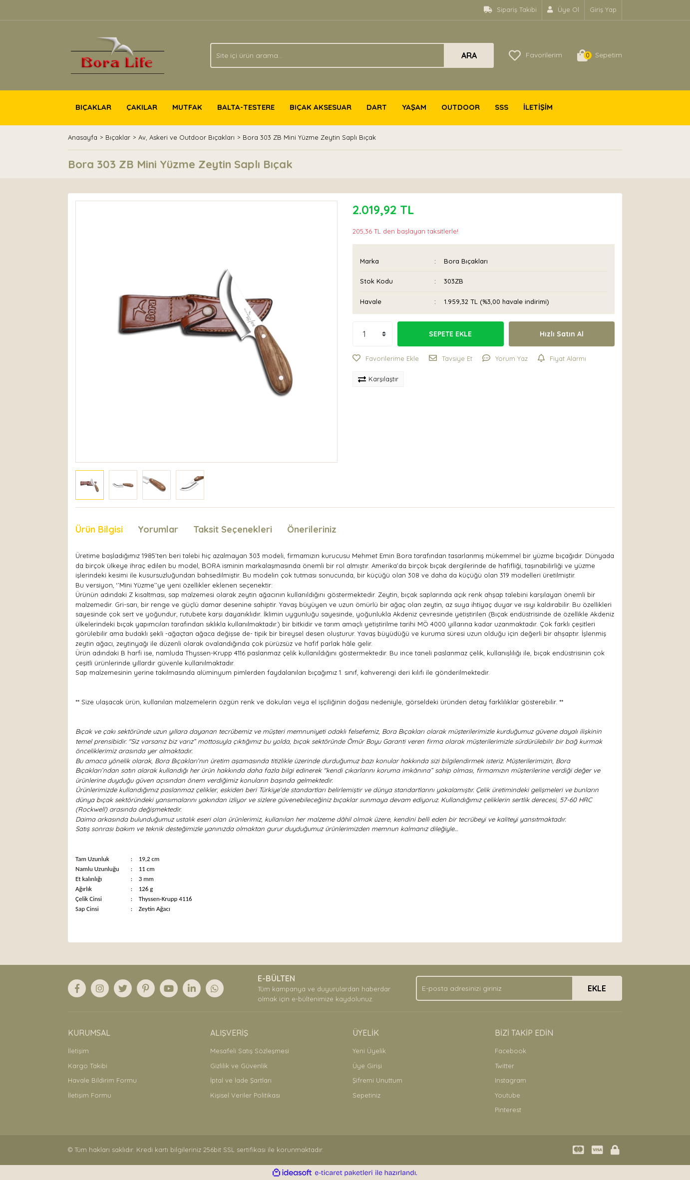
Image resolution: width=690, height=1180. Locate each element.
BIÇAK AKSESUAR (320, 107)
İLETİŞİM (538, 107)
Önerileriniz (312, 529)
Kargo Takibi (87, 1066)
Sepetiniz (366, 1095)
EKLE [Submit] (597, 988)
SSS (501, 107)
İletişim (78, 1051)
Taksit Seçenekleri (232, 529)
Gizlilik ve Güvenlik (239, 1066)
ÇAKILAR (141, 107)
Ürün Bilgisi (99, 529)
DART (376, 107)
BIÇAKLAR (93, 107)
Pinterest (508, 1110)
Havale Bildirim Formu (102, 1080)
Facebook (510, 1051)
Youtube (507, 1095)
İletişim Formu (89, 1095)
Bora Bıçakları (466, 261)
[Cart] (599, 55)
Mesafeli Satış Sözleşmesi (249, 1051)
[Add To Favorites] (385, 359)
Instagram (510, 1080)
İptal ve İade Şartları (241, 1080)
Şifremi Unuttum (377, 1080)
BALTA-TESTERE (246, 107)
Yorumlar (158, 529)
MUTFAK (187, 107)
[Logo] (117, 54)
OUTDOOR (460, 107)
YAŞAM (414, 107)
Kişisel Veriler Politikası (245, 1095)
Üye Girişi (367, 1066)
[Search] (352, 55)
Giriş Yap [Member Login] (603, 9)
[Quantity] (372, 333)
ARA (469, 55)
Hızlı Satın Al (562, 333)
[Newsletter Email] (519, 988)
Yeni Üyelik (369, 1051)
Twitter (504, 1066)
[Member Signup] (563, 10)
